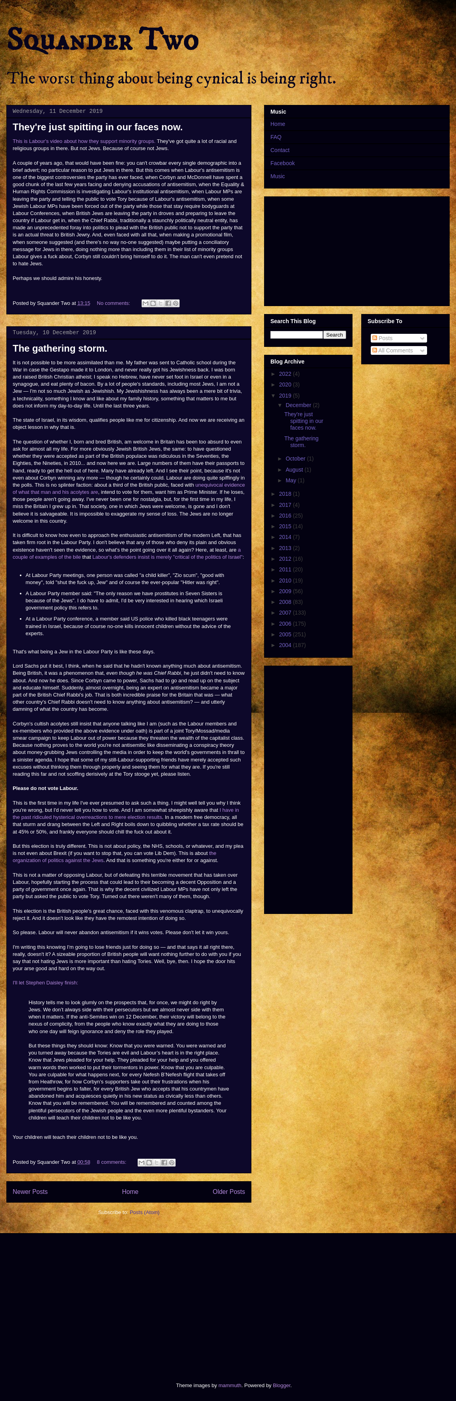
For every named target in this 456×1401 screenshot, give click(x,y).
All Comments (392, 350)
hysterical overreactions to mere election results (107, 817)
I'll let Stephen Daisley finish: (45, 983)
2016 (286, 515)
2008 (286, 602)
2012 (286, 559)
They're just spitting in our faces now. (98, 127)
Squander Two (102, 40)
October (296, 458)
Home (130, 1191)
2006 (286, 624)
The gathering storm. (60, 348)
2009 (286, 591)
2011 (286, 569)
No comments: (114, 303)
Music (277, 176)
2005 (286, 634)
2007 (286, 612)
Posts (382, 338)
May (291, 480)
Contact (279, 150)
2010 (286, 580)
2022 (286, 374)
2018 (286, 494)
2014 (286, 537)
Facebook (282, 163)
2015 (286, 526)
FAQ (276, 137)
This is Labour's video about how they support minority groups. (84, 141)
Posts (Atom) (144, 1212)
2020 (286, 384)
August (294, 469)
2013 (286, 548)
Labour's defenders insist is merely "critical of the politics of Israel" (167, 557)
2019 (286, 395)
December (298, 405)
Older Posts (229, 1191)
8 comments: (112, 1162)
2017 (286, 505)
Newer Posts (30, 1191)
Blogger (281, 1385)
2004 (286, 645)
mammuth (229, 1385)
